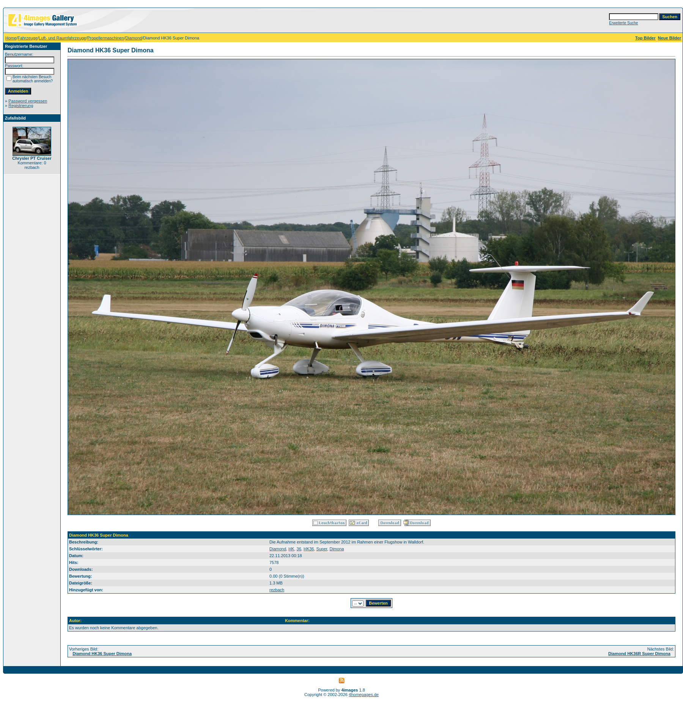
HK (291, 549)
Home (10, 38)
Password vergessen (27, 101)
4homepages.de (364, 694)
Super (321, 549)
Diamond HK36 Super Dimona (102, 653)
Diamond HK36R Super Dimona (639, 653)
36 (299, 549)
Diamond (133, 38)
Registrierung (20, 105)
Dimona (336, 549)
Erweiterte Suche (623, 23)
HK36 (309, 549)
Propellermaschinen (105, 38)
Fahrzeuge (27, 38)
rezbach (276, 590)
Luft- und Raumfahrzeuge (62, 38)
